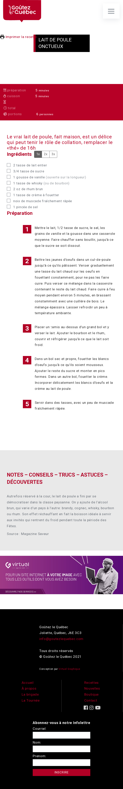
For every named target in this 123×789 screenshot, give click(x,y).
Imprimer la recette (18, 37)
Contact (90, 700)
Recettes (91, 683)
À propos (29, 688)
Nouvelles (92, 688)
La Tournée (31, 700)
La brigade (30, 694)
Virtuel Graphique (69, 669)
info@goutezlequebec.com (61, 639)
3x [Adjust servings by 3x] (53, 154)
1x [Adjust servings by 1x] (38, 154)
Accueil (28, 683)
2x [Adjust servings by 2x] (45, 154)
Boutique (91, 694)
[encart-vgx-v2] (61, 575)
